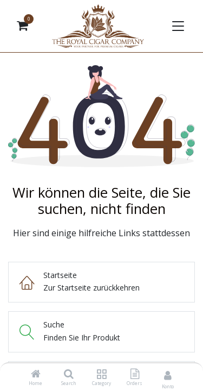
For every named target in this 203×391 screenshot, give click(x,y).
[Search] (69, 374)
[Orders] (134, 374)
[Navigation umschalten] (177, 26)
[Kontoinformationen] (168, 375)
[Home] (36, 374)
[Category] (101, 374)
